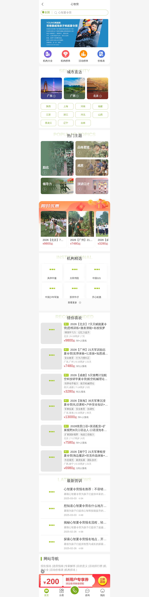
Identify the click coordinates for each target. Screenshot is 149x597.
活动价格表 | (57, 569)
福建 (100, 106)
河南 (83, 106)
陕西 (48, 106)
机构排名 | (71, 569)
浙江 (65, 114)
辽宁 (65, 123)
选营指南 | (59, 566)
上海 (65, 106)
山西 (100, 114)
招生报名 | (47, 566)
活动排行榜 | (96, 566)
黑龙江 (48, 123)
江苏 (48, 114)
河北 (83, 114)
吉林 (83, 123)
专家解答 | (71, 566)
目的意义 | (83, 566)
